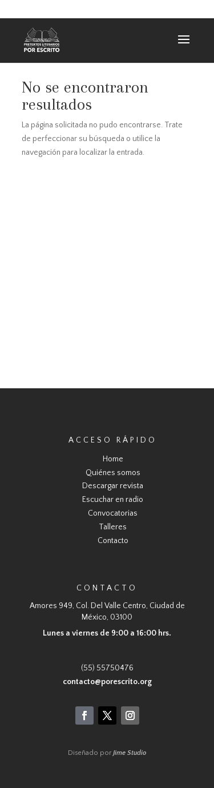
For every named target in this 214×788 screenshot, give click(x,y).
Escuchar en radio (112, 499)
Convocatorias (113, 513)
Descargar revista (112, 486)
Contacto (113, 540)
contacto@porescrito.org (107, 681)
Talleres (113, 527)
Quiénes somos (113, 472)
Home (113, 459)
